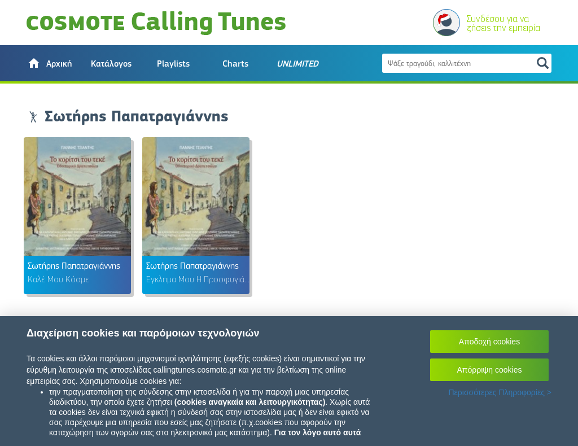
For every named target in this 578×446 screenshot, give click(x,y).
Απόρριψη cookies (489, 369)
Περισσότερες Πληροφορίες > (499, 392)
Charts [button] (235, 63)
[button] (49, 63)
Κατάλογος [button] (111, 63)
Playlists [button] (173, 63)
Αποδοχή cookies (489, 341)
